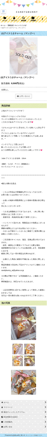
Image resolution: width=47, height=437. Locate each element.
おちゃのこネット (19, 435)
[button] (3, 12)
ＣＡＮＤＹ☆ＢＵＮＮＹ (27, 12)
